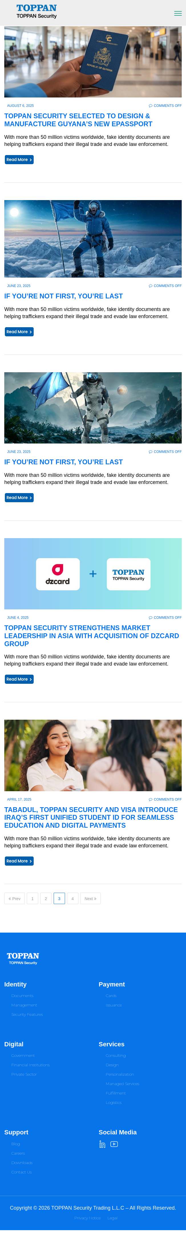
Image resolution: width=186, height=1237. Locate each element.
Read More (19, 159)
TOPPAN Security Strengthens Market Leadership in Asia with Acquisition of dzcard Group (82, 635)
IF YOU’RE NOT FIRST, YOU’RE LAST (67, 296)
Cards (111, 1002)
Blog (15, 1150)
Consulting (116, 1062)
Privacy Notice (87, 1224)
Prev (15, 906)
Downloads (22, 1169)
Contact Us (21, 1178)
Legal (113, 1224)
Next (91, 906)
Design (112, 1072)
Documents (22, 1002)
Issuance (114, 1012)
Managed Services (122, 1090)
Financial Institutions (30, 1072)
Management (24, 1012)
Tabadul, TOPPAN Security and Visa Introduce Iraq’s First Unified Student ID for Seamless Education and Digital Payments (87, 821)
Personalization (120, 1081)
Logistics (114, 1109)
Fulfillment (116, 1100)
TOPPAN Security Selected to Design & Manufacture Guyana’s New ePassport (83, 120)
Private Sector (24, 1081)
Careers (18, 1160)
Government (23, 1062)
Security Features (27, 1021)
